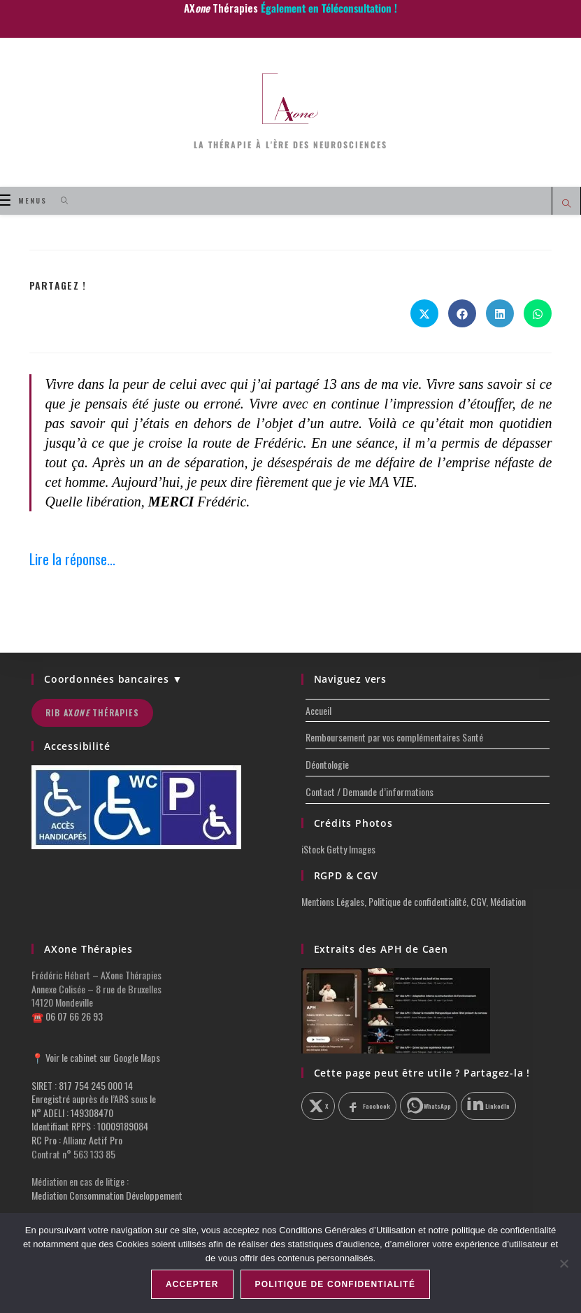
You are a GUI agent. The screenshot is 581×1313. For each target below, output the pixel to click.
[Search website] (566, 204)
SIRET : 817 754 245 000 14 (82, 1085)
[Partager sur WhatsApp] (538, 313)
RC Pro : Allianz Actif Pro (76, 1140)
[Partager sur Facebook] (462, 313)
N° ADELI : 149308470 (72, 1112)
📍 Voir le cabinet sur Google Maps (95, 1057)
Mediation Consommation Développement (106, 1195)
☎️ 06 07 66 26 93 (67, 1016)
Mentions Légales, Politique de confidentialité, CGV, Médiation (413, 901)
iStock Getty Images (338, 849)
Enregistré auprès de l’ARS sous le (93, 1098)
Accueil (318, 710)
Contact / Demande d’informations (369, 791)
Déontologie (327, 764)
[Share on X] (424, 313)
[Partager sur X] (318, 1106)
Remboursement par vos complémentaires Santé (394, 737)
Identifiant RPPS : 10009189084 (89, 1126)
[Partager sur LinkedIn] (500, 313)
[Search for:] (59, 200)
